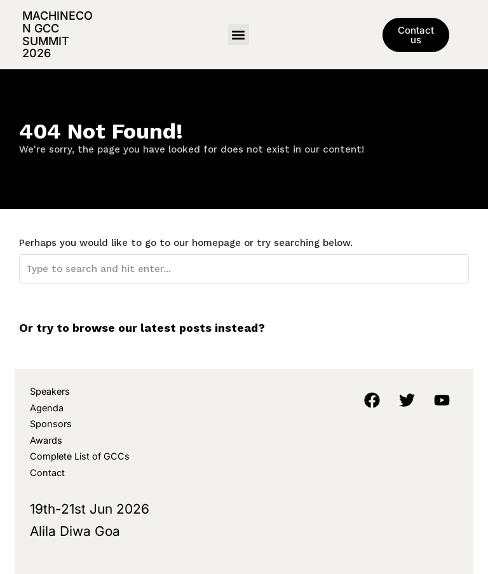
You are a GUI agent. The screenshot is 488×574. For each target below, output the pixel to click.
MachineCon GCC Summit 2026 (57, 34)
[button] (238, 34)
